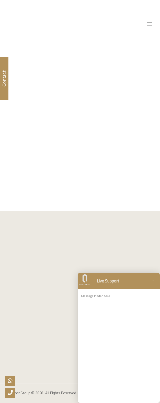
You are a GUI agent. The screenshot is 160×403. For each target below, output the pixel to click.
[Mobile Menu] (149, 24)
